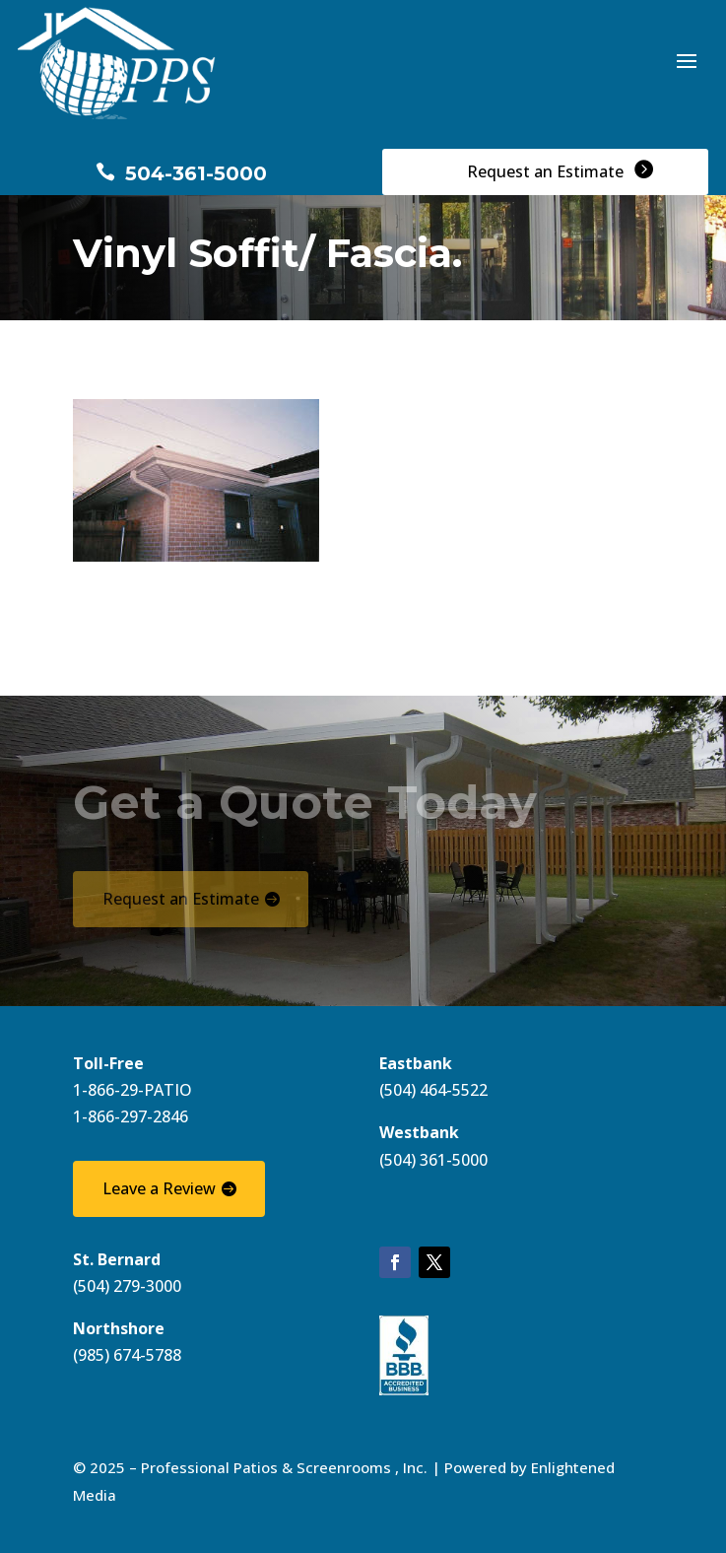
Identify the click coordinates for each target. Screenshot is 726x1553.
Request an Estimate (180, 899)
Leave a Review (159, 1188)
